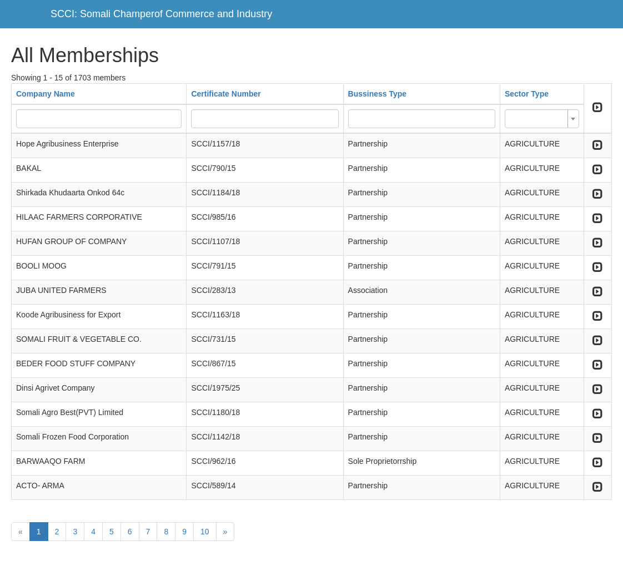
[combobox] (542, 118)
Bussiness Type (377, 93)
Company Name (45, 93)
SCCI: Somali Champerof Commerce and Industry (161, 13)
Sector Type (527, 93)
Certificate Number (225, 93)
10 (204, 531)
